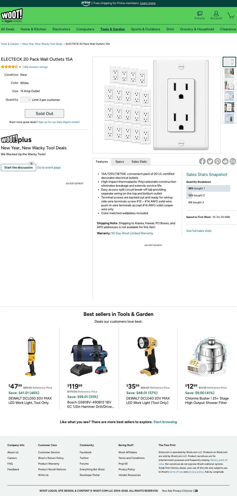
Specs (119, 162)
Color (14, 83)
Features (102, 162)
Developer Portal (90, 475)
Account (216, 15)
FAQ (10, 463)
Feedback (13, 469)
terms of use (176, 471)
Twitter (84, 458)
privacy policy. (196, 471)
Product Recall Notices (52, 469)
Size (15, 91)
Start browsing (165, 422)
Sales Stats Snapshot (206, 174)
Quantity (12, 100)
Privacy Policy (126, 469)
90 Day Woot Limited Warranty (132, 233)
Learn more (148, 3)
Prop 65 (123, 463)
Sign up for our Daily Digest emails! (59, 122)
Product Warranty (48, 463)
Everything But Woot (92, 469)
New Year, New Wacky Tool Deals (42, 43)
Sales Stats (139, 162)
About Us (13, 452)
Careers (12, 458)
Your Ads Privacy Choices (177, 490)
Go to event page (49, 167)
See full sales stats (199, 231)
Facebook (85, 452)
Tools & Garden (10, 43)
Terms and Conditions (131, 458)
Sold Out (44, 113)
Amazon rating (35, 67)
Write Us (43, 475)
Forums (200, 15)
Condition (11, 75)
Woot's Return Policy (51, 458)
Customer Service (49, 452)
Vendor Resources (129, 475)
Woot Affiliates (127, 452)
